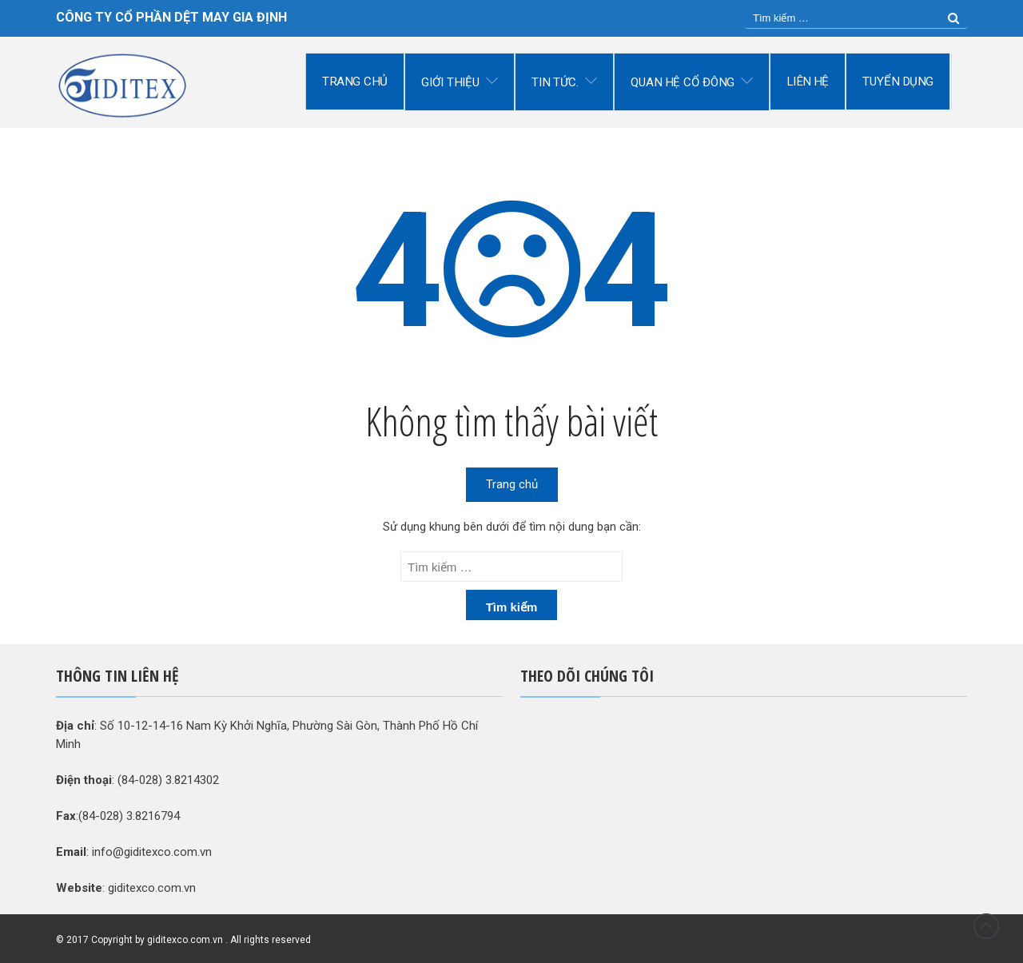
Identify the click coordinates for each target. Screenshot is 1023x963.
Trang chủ (355, 81)
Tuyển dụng (898, 81)
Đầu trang (986, 926)
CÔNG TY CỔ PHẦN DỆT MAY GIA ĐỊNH (171, 17)
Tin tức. (555, 82)
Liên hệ (807, 81)
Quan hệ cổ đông (683, 82)
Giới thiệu (450, 82)
